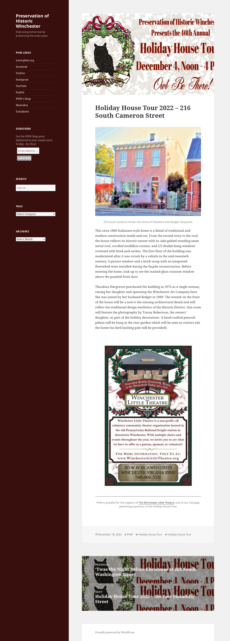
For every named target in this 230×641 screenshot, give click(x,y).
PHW (130, 534)
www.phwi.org (25, 60)
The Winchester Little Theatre (156, 502)
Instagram (22, 79)
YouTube (21, 86)
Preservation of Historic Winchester (32, 21)
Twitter (20, 73)
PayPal (20, 92)
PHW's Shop (23, 98)
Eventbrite (22, 111)
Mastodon (22, 105)
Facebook (21, 66)
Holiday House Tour (150, 534)
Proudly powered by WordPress (114, 632)
